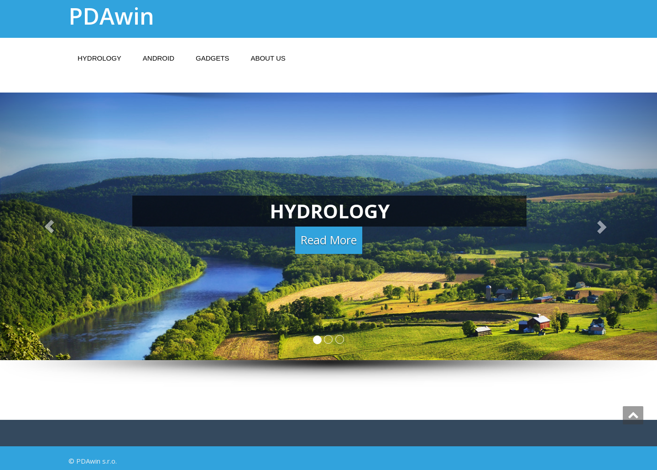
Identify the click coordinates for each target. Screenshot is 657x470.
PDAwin (111, 15)
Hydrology (99, 58)
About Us (267, 58)
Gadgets (212, 58)
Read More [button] (329, 240)
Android (158, 58)
